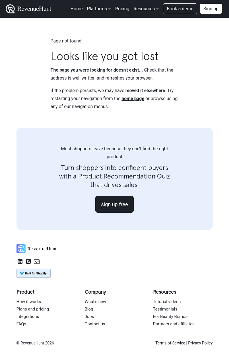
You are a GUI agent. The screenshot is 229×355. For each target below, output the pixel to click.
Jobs (89, 316)
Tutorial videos (167, 301)
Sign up (210, 8)
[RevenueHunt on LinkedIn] (20, 262)
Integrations (27, 316)
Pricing (122, 8)
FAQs (21, 323)
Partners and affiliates (174, 323)
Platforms (97, 8)
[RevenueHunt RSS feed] (28, 262)
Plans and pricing (32, 309)
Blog (89, 309)
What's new (95, 301)
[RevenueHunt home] (39, 250)
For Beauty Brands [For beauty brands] (170, 316)
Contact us (95, 323)
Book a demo (180, 8)
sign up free (114, 204)
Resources (144, 8)
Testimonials (165, 309)
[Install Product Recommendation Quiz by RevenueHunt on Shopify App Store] (33, 272)
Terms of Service (170, 343)
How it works (28, 301)
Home (77, 8)
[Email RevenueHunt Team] (36, 262)
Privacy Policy (200, 343)
